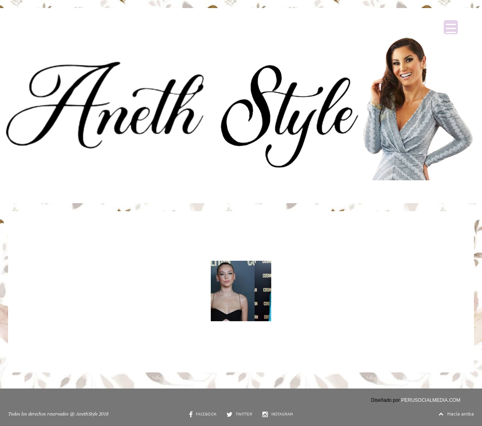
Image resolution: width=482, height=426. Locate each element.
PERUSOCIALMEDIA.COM (431, 400)
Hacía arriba (456, 413)
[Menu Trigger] (451, 27)
